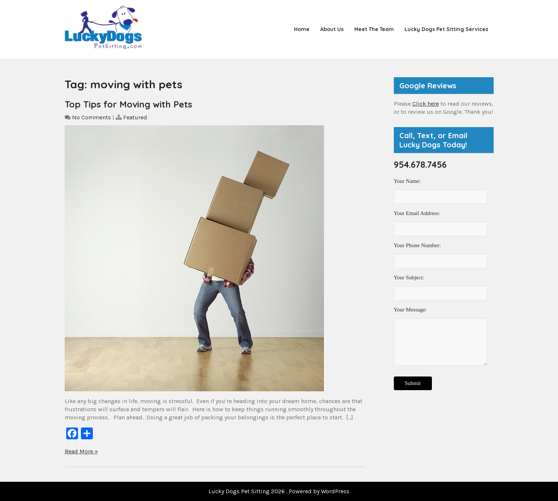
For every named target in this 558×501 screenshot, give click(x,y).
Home (302, 29)
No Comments (91, 117)
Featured (135, 117)
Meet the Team (374, 29)
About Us (332, 29)
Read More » (81, 451)
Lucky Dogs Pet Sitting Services (446, 29)
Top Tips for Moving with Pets (128, 104)
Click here (425, 103)
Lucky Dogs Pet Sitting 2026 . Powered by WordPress (279, 491)
